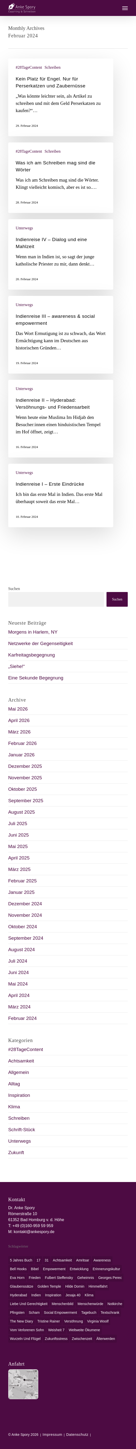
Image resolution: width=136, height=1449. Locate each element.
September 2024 (26, 938)
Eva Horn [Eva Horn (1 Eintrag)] (17, 1278)
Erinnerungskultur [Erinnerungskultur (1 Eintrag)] (106, 1269)
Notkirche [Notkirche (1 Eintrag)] (115, 1304)
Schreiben (52, 67)
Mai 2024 (18, 984)
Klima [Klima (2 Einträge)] (89, 1295)
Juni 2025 (18, 835)
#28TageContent (29, 67)
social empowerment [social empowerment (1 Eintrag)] (60, 1313)
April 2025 (19, 857)
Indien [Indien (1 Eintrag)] (36, 1295)
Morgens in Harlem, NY (33, 632)
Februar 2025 (22, 880)
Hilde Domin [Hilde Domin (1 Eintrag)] (74, 1286)
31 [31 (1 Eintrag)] (47, 1260)
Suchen (14, 589)
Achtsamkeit (21, 1060)
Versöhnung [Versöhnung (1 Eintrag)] (73, 1321)
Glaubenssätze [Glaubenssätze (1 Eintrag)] (21, 1286)
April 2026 (19, 720)
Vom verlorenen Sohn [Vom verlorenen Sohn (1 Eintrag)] (27, 1330)
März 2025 (19, 869)
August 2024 (21, 949)
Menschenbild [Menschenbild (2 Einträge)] (62, 1304)
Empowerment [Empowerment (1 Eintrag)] (54, 1269)
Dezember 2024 (25, 903)
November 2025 (25, 777)
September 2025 (26, 800)
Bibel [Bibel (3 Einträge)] (35, 1269)
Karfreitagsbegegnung (31, 655)
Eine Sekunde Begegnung (36, 677)
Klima (14, 1106)
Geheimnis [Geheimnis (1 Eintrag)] (85, 1278)
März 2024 (19, 1006)
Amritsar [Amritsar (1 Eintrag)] (82, 1260)
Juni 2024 (18, 972)
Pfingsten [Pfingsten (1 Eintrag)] (17, 1313)
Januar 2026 (21, 754)
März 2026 (19, 731)
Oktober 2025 (22, 789)
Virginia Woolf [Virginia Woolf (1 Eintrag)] (97, 1321)
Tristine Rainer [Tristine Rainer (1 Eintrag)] (48, 1321)
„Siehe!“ (16, 666)
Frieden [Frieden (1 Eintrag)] (34, 1278)
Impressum (52, 1434)
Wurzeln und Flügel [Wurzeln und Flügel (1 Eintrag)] (25, 1339)
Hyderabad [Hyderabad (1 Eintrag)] (18, 1295)
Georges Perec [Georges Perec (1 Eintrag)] (110, 1278)
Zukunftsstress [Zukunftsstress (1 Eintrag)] (56, 1339)
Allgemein (18, 1072)
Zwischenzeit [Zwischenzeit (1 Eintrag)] (82, 1339)
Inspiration (19, 1095)
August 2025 (21, 812)
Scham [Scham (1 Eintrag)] (34, 1313)
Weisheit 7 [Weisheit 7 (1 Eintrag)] (56, 1330)
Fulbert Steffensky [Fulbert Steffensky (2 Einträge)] (59, 1278)
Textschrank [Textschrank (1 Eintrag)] (110, 1313)
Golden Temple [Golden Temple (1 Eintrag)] (49, 1286)
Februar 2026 (22, 743)
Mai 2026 (18, 709)
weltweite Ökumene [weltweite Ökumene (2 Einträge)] (84, 1330)
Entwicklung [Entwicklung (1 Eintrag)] (79, 1269)
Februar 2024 (22, 1018)
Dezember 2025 (25, 766)
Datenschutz (77, 1434)
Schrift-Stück (21, 1129)
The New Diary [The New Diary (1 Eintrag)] (21, 1321)
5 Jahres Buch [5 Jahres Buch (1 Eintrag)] (21, 1260)
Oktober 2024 (22, 926)
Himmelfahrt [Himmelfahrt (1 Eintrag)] (97, 1286)
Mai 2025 (18, 846)
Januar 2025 (21, 892)
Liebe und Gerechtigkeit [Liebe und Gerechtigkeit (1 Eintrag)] (29, 1304)
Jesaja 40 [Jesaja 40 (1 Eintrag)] (73, 1295)
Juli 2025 (17, 823)
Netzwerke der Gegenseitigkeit (40, 643)
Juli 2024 (17, 961)
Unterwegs (24, 228)
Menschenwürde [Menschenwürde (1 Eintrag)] (90, 1304)
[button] (125, 7)
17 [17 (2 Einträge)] (38, 1260)
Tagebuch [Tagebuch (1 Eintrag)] (88, 1313)
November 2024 (25, 915)
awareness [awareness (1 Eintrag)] (102, 1260)
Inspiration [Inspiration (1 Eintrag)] (53, 1295)
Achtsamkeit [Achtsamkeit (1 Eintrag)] (62, 1260)
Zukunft (16, 1152)
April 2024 (19, 995)
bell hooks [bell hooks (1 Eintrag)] (18, 1269)
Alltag (14, 1083)
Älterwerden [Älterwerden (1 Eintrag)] (105, 1339)
